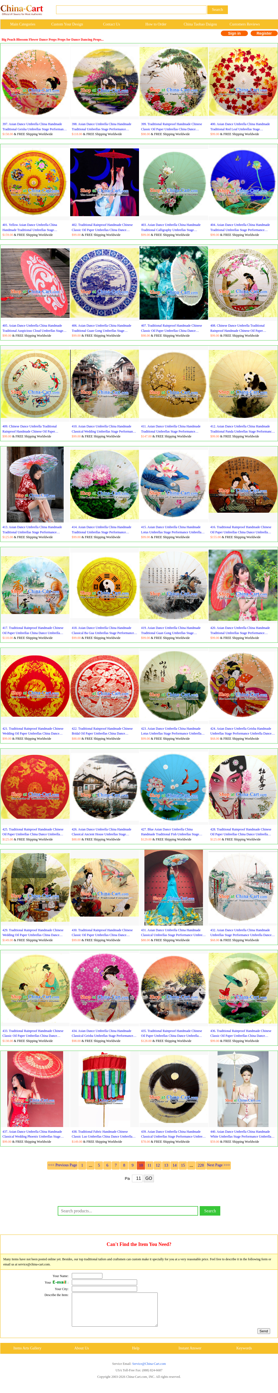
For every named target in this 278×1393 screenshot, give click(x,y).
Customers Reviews (244, 24)
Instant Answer (190, 1355)
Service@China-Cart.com (149, 1370)
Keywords (244, 1355)
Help (135, 1355)
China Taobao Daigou (200, 24)
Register (264, 33)
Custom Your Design (67, 24)
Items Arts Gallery (27, 1355)
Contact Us (111, 24)
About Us (81, 1355)
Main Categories (22, 24)
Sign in (234, 33)
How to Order (156, 24)
